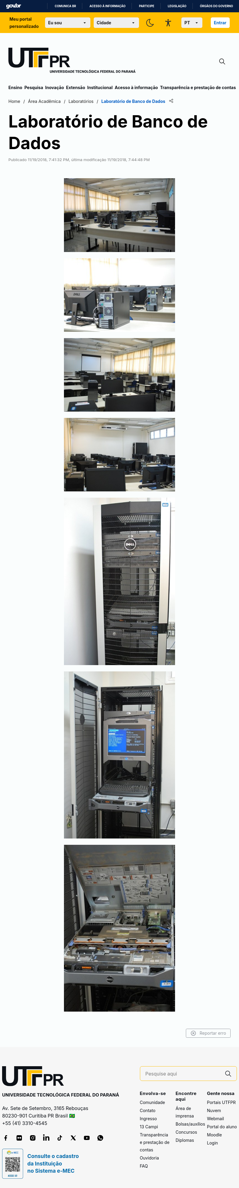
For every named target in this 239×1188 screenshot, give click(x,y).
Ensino (15, 87)
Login (212, 1142)
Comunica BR (65, 6)
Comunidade (152, 1102)
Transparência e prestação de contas (198, 87)
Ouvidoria (149, 1157)
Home (14, 101)
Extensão (75, 87)
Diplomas (185, 1140)
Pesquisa (33, 87)
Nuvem (214, 1110)
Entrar (220, 22)
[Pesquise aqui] (182, 1074)
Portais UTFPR (221, 1102)
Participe (146, 6)
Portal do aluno (222, 1126)
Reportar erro (208, 1033)
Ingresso (148, 1118)
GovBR (13, 6)
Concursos (186, 1132)
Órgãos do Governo (216, 6)
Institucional (100, 87)
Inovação (54, 87)
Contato (148, 1110)
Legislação (177, 6)
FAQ (144, 1165)
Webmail (215, 1118)
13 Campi (149, 1126)
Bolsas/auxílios (190, 1123)
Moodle (214, 1134)
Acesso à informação (107, 6)
